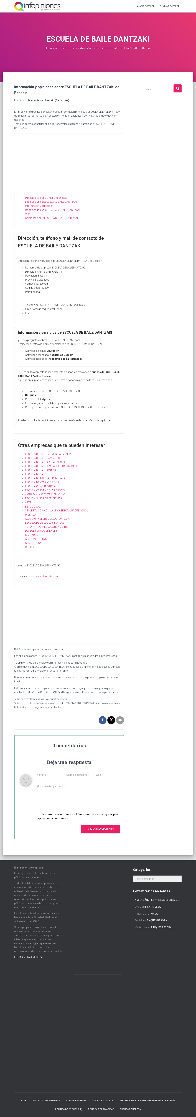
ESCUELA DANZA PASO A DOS (42, 482)
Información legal (103, 1100)
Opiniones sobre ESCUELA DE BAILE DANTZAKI (51, 218)
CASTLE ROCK (33, 542)
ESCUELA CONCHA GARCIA (40, 486)
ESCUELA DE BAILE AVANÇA (40, 470)
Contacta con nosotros (46, 1100)
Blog (23, 1100)
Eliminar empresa (76, 1100)
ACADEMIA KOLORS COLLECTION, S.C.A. (47, 518)
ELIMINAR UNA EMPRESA (28, 957)
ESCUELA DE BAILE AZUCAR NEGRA (45, 462)
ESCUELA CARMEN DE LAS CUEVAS (45, 490)
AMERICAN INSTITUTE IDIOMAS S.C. (45, 494)
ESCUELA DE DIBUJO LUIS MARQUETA (46, 522)
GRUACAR (153, 913)
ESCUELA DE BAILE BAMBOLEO (42, 458)
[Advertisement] (69, 166)
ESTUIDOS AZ (33, 506)
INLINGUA (30, 514)
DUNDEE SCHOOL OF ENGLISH (42, 530)
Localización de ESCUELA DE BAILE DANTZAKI (51, 201)
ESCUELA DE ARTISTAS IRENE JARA (45, 478)
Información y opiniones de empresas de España (147, 1100)
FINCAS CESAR (153, 906)
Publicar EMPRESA (130, 1109)
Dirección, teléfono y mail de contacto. (46, 197)
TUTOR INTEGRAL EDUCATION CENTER (47, 526)
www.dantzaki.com (47, 576)
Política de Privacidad (101, 1109)
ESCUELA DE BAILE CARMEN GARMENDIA (48, 454)
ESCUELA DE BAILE (35, 474)
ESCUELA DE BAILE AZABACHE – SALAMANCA (51, 466)
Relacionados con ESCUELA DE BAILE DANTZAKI (52, 210)
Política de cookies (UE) (68, 1109)
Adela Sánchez (144, 899)
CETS (28, 502)
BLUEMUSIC (32, 534)
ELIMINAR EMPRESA (169, 6)
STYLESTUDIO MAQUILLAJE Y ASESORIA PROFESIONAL (56, 510)
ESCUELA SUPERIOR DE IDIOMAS (43, 498)
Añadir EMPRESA (145, 6)
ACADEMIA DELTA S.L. (37, 539)
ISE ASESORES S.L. (169, 899)
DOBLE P (30, 547)
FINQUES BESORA (156, 920)
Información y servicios (38, 205)
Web (27, 213)
